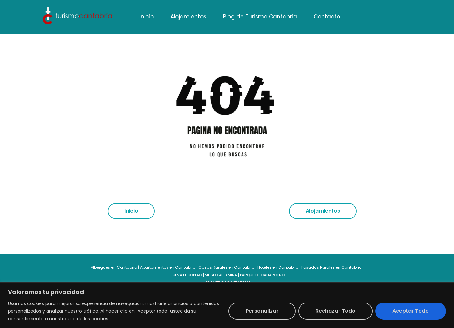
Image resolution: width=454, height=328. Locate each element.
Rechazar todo (335, 311)
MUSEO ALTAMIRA (221, 275)
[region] (227, 305)
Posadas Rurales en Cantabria (331, 267)
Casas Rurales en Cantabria (227, 267)
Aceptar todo (410, 311)
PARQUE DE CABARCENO (262, 275)
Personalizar (262, 311)
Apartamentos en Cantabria (168, 267)
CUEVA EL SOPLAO (185, 275)
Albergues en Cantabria (114, 267)
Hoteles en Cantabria (278, 267)
